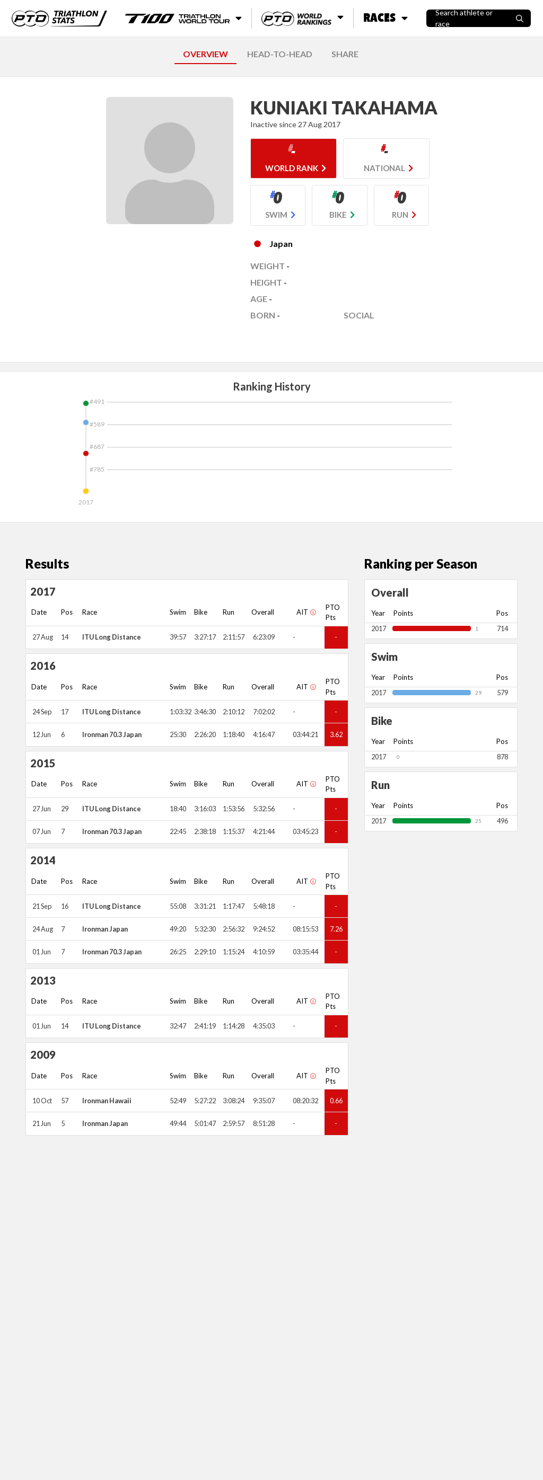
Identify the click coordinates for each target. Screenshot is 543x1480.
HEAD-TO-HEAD (279, 54)
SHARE (344, 54)
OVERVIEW (205, 54)
